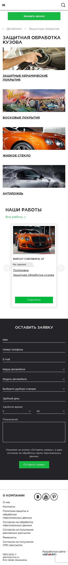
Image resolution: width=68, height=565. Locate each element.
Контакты (9, 507)
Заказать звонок (34, 16)
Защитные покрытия (44, 29)
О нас (6, 502)
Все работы (14, 217)
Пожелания (10, 419)
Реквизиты (10, 538)
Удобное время (12, 407)
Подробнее (34, 300)
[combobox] (34, 369)
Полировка (21, 270)
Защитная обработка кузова (33, 275)
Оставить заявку (34, 465)
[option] (34, 266)
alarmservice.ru (11, 557)
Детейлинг (14, 29)
